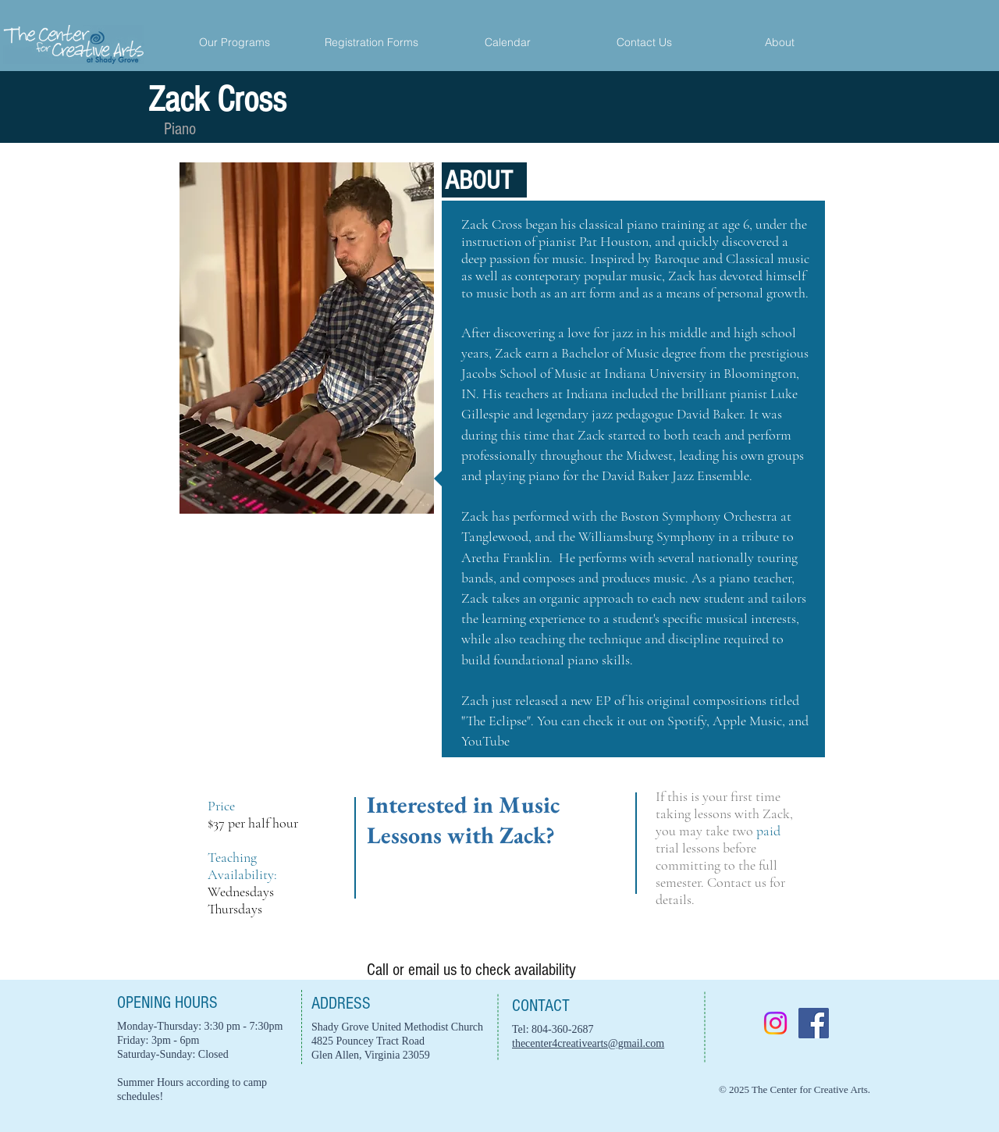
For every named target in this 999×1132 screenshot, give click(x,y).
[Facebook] (813, 1023)
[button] (780, 42)
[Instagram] (775, 1023)
